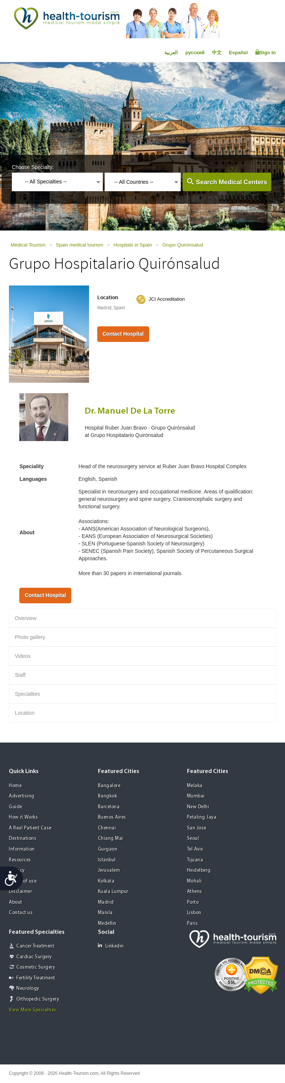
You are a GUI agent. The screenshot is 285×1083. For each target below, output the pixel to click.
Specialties (27, 694)
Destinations (22, 838)
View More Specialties (32, 1010)
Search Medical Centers (231, 182)
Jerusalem (109, 870)
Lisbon (194, 912)
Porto (193, 902)
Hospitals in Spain (133, 245)
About (15, 902)
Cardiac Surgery (34, 957)
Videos (23, 656)
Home (15, 785)
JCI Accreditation (167, 299)
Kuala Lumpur (113, 891)
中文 (217, 52)
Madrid (106, 902)
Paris (192, 923)
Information (22, 849)
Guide (15, 807)
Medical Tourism (28, 245)
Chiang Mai (110, 838)
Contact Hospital (123, 334)
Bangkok (107, 796)
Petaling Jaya (202, 817)
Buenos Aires (112, 817)
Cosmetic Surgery (35, 967)
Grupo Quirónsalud (182, 245)
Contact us (21, 912)
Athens (194, 891)
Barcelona (109, 807)
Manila (105, 912)
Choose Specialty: (33, 167)
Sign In (265, 52)
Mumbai (196, 796)
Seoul (193, 838)
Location (25, 713)
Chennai (107, 828)
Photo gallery (30, 637)
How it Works (23, 817)
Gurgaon (108, 849)
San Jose (196, 828)
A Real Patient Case (30, 828)
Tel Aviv (195, 849)
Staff (20, 675)
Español (238, 52)
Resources (20, 860)
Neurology (27, 988)
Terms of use (22, 881)
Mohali (194, 881)
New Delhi (198, 807)
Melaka (195, 785)
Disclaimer (20, 891)
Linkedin (111, 946)
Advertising (22, 796)
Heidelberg (199, 870)
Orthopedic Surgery (37, 999)
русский (194, 52)
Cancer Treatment (35, 946)
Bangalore (109, 785)
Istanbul (107, 860)
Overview (25, 618)
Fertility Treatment (35, 978)
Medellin (107, 923)
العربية (171, 52)
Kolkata (106, 881)
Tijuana (195, 860)
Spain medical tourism (79, 245)
